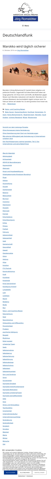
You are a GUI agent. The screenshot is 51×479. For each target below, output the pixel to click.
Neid (4, 317)
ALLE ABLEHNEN (25, 472)
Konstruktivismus (9, 271)
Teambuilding (7, 408)
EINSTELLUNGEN (39, 472)
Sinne (5, 377)
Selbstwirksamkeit (9, 371)
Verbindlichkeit (8, 423)
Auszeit (5, 187)
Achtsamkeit (7, 159)
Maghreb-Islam (29, 115)
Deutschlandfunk (21, 112)
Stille (4, 399)
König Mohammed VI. (15, 115)
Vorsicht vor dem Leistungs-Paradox (15, 127)
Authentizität (7, 190)
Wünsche (6, 441)
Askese (5, 180)
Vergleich (6, 426)
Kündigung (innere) (9, 287)
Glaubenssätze (8, 253)
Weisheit (6, 432)
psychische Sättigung (10, 332)
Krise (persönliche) (9, 284)
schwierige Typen (9, 344)
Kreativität (6, 280)
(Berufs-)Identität (9, 153)
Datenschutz (21, 476)
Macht (5, 299)
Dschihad (31, 112)
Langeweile (7, 290)
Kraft (4, 274)
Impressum (30, 476)
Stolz (4, 402)
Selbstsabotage (8, 362)
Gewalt (5, 250)
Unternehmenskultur (10, 414)
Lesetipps (6, 296)
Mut (4, 308)
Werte (5, 435)
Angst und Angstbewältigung (13, 171)
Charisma (6, 202)
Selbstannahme (8, 350)
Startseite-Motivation (10, 390)
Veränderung (7, 420)
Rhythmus (6, 338)
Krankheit (6, 277)
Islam (5, 115)
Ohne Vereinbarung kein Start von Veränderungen (20, 133)
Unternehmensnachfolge (11, 417)
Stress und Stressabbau (11, 405)
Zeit (4, 444)
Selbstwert (6, 368)
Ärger (5, 177)
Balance (5, 193)
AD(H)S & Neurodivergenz (12, 162)
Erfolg (5, 223)
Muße (5, 305)
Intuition (6, 265)
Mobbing (6, 302)
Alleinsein (6, 168)
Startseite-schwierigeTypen (12, 393)
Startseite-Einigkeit (9, 384)
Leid (4, 293)
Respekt (5, 335)
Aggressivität (7, 165)
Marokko (38, 115)
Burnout (6, 199)
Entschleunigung (9, 220)
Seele (4, 347)
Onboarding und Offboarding (13, 323)
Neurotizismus (8, 320)
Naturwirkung (8, 314)
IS (45, 112)
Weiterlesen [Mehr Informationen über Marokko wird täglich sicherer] (11, 104)
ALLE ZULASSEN (10, 472)
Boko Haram (9, 112)
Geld (4, 241)
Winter (5, 438)
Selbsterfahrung (8, 356)
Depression (7, 205)
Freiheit (5, 229)
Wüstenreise (32, 117)
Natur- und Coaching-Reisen (15, 109)
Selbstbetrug (7, 353)
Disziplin (6, 208)
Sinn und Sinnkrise (9, 374)
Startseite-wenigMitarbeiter (12, 396)
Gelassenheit (7, 238)
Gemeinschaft (8, 244)
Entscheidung (7, 217)
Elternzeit (6, 211)
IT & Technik (7, 268)
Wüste (25, 117)
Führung (6, 232)
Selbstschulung (8, 365)
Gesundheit (7, 247)
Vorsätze (6, 429)
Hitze (4, 262)
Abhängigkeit (7, 156)
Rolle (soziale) (7, 341)
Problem (6, 329)
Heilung (5, 259)
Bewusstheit (7, 196)
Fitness (5, 226)
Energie (5, 214)
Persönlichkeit (8, 326)
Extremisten (39, 112)
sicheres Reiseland (15, 117)
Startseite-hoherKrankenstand (13, 387)
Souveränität (7, 381)
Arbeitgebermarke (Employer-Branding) (17, 174)
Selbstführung (8, 359)
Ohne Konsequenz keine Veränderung (16, 130)
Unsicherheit (7, 411)
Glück (5, 256)
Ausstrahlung (7, 183)
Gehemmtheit (8, 235)
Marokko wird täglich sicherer (24, 46)
